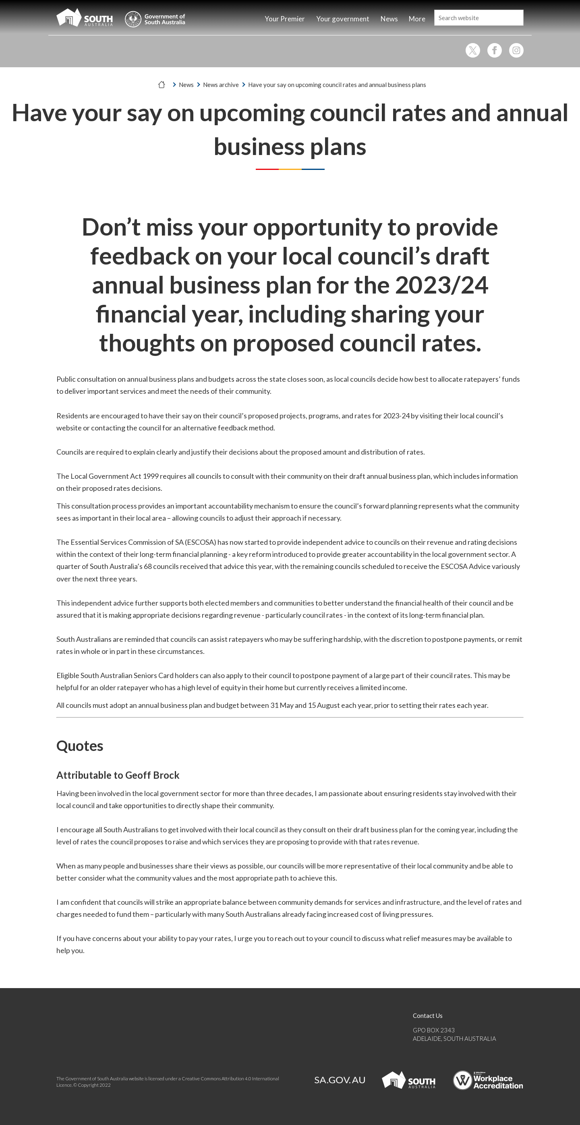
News (186, 84)
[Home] (244, 19)
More (417, 18)
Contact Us (428, 1015)
